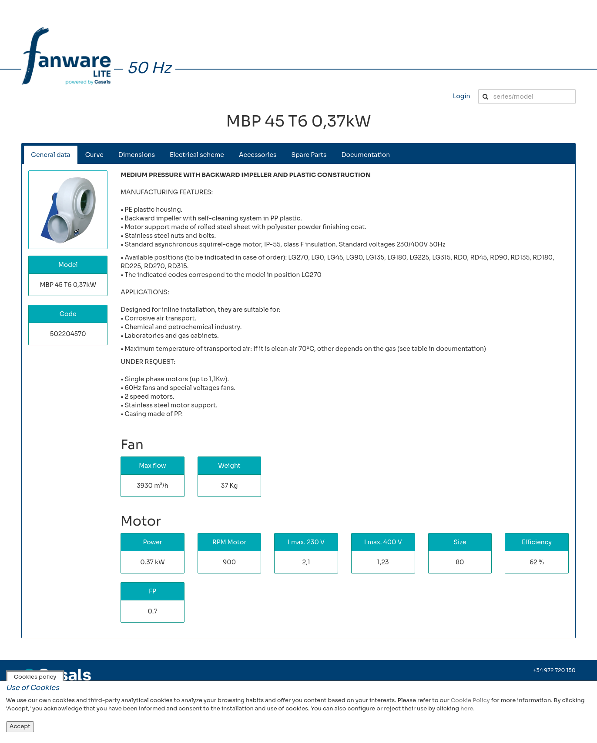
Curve (94, 155)
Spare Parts (309, 155)
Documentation (366, 155)
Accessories (258, 155)
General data (50, 155)
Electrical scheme (197, 155)
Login (461, 96)
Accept (20, 726)
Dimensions (136, 155)
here (466, 708)
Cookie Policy (470, 700)
